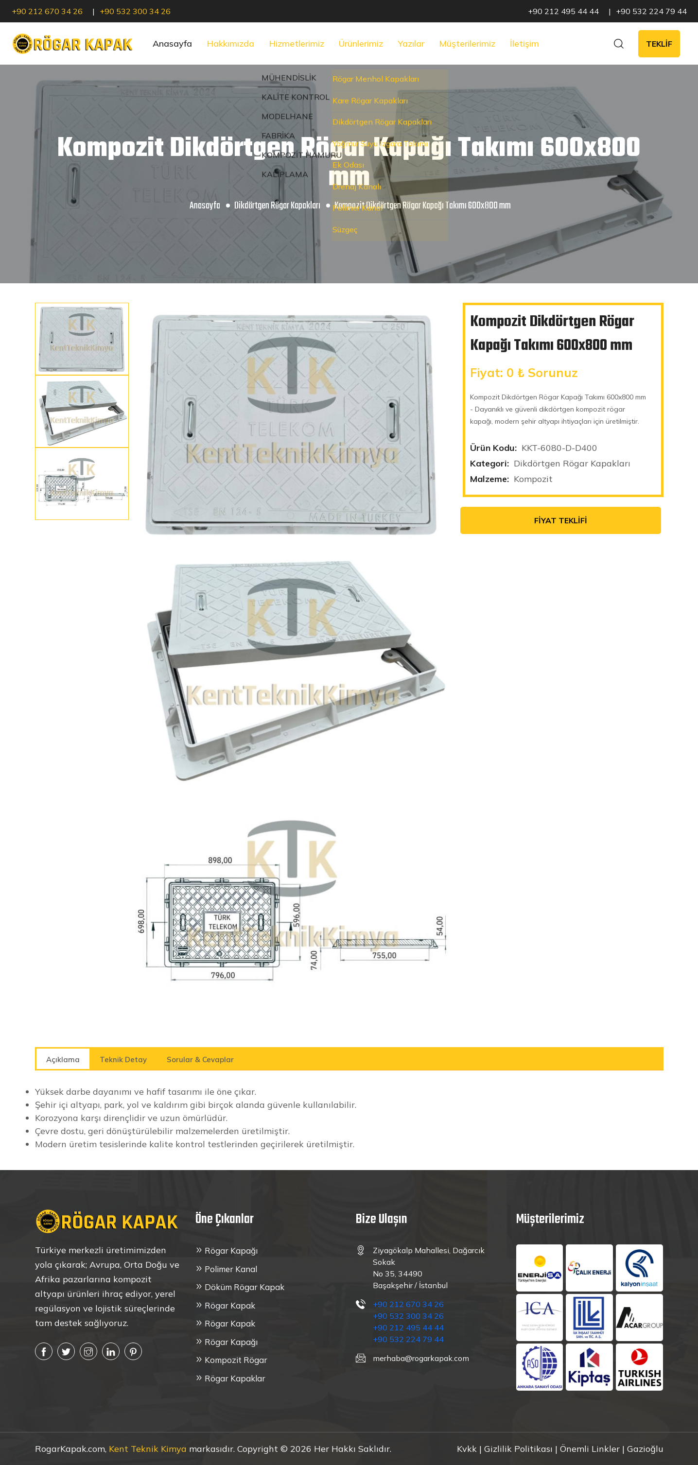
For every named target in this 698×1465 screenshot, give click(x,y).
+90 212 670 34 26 (47, 11)
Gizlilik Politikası (518, 1448)
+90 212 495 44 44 (563, 11)
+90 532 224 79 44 (651, 11)
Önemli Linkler (590, 1448)
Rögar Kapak (230, 1305)
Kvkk (468, 1448)
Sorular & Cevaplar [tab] (200, 1059)
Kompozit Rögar (236, 1360)
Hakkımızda (230, 43)
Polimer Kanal (231, 1269)
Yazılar (411, 43)
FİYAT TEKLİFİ (560, 520)
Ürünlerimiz (361, 43)
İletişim (524, 43)
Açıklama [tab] (63, 1059)
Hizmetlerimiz (296, 43)
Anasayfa (172, 43)
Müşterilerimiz (467, 43)
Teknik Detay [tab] (123, 1059)
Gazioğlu (645, 1448)
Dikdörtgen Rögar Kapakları (277, 205)
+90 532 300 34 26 (135, 11)
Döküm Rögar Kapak (244, 1287)
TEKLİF (659, 44)
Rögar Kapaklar (235, 1378)
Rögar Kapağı (231, 1250)
